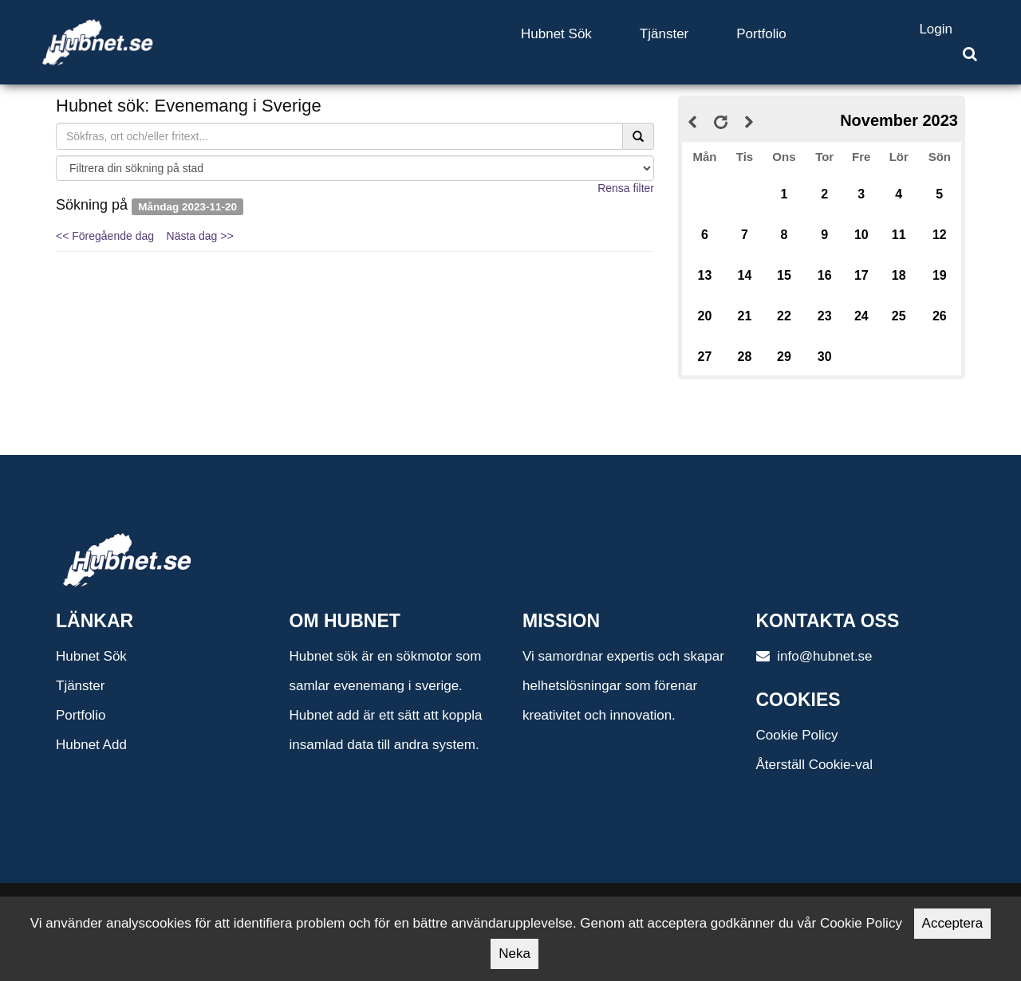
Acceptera (953, 923)
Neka (514, 953)
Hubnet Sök (556, 33)
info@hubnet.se (814, 656)
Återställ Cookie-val (814, 764)
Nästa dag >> (200, 236)
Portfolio (761, 33)
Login (935, 29)
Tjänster (664, 33)
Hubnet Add (91, 744)
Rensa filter (625, 188)
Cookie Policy (797, 735)
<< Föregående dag (105, 236)
